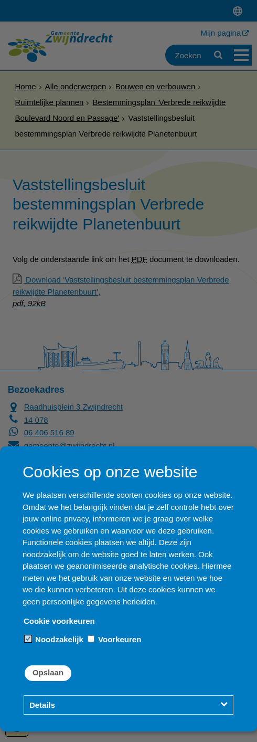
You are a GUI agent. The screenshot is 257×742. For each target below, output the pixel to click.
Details (42, 705)
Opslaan (48, 672)
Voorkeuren (114, 639)
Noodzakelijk (54, 639)
